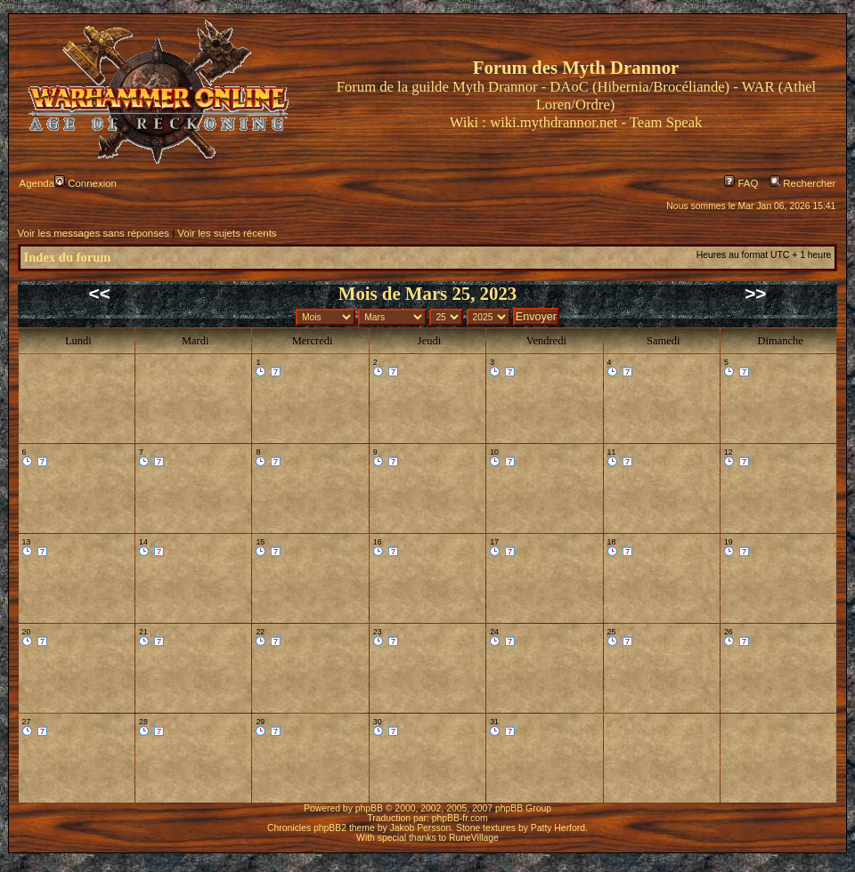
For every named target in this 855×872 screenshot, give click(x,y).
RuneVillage (474, 838)
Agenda (37, 183)
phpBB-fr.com (460, 818)
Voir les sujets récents (226, 233)
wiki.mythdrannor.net (553, 122)
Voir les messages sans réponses (93, 233)
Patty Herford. (559, 828)
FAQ (741, 183)
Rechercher (802, 183)
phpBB (369, 808)
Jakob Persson (421, 828)
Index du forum (67, 257)
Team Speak (666, 122)
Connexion (85, 183)
